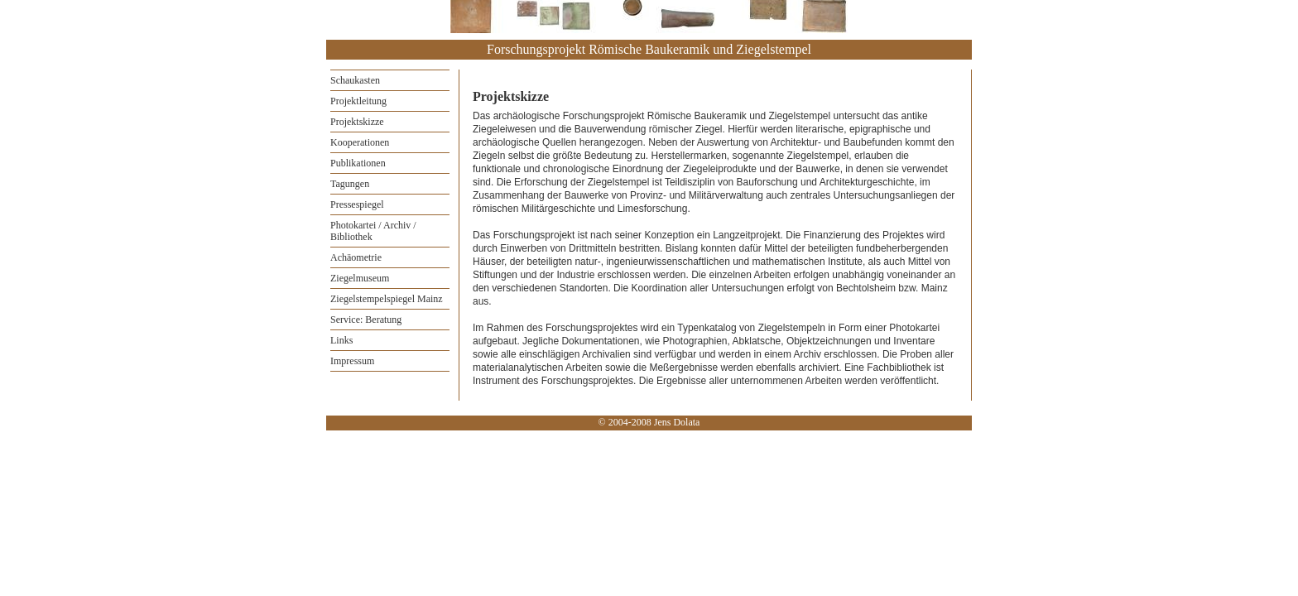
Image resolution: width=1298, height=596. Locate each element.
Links (341, 340)
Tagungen (349, 184)
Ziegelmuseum (359, 278)
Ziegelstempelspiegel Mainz (386, 299)
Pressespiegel (357, 204)
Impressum (352, 361)
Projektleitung (358, 101)
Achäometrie (356, 257)
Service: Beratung (365, 319)
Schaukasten (355, 80)
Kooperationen (359, 142)
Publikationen (358, 163)
